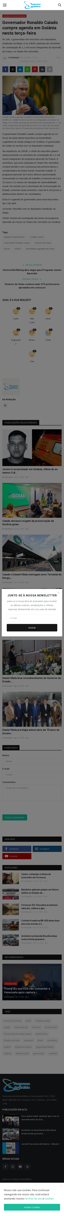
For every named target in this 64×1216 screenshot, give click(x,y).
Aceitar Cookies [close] (32, 1207)
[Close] (58, 593)
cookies (49, 1198)
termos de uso (33, 1198)
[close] (60, 1186)
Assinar (32, 627)
